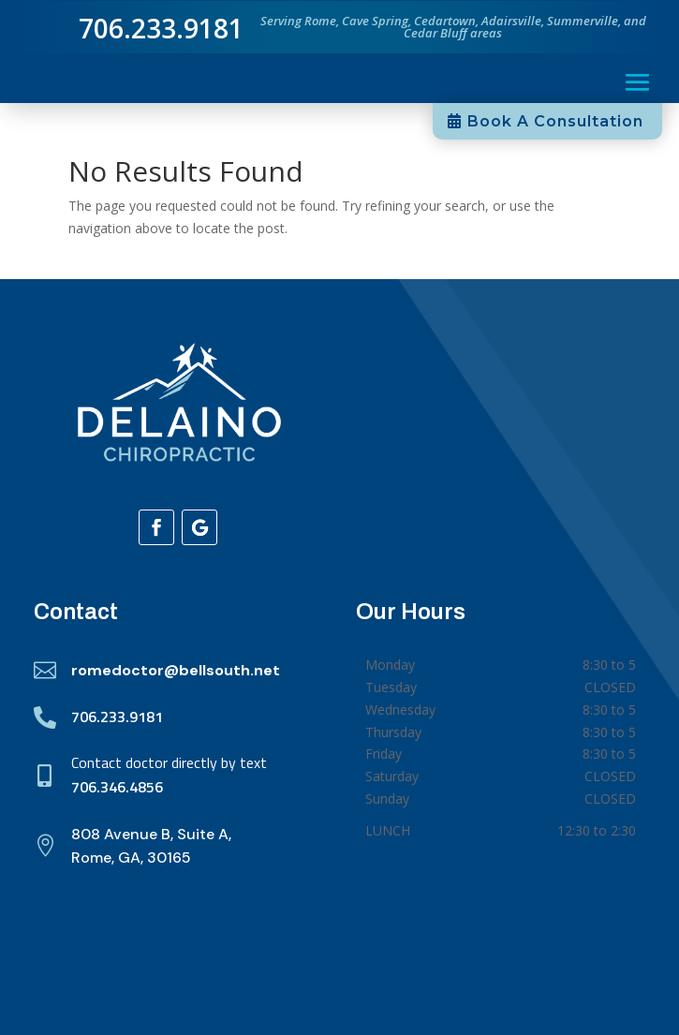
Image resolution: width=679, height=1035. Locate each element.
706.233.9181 (117, 716)
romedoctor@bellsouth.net (175, 670)
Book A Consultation (555, 121)
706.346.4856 (117, 787)
